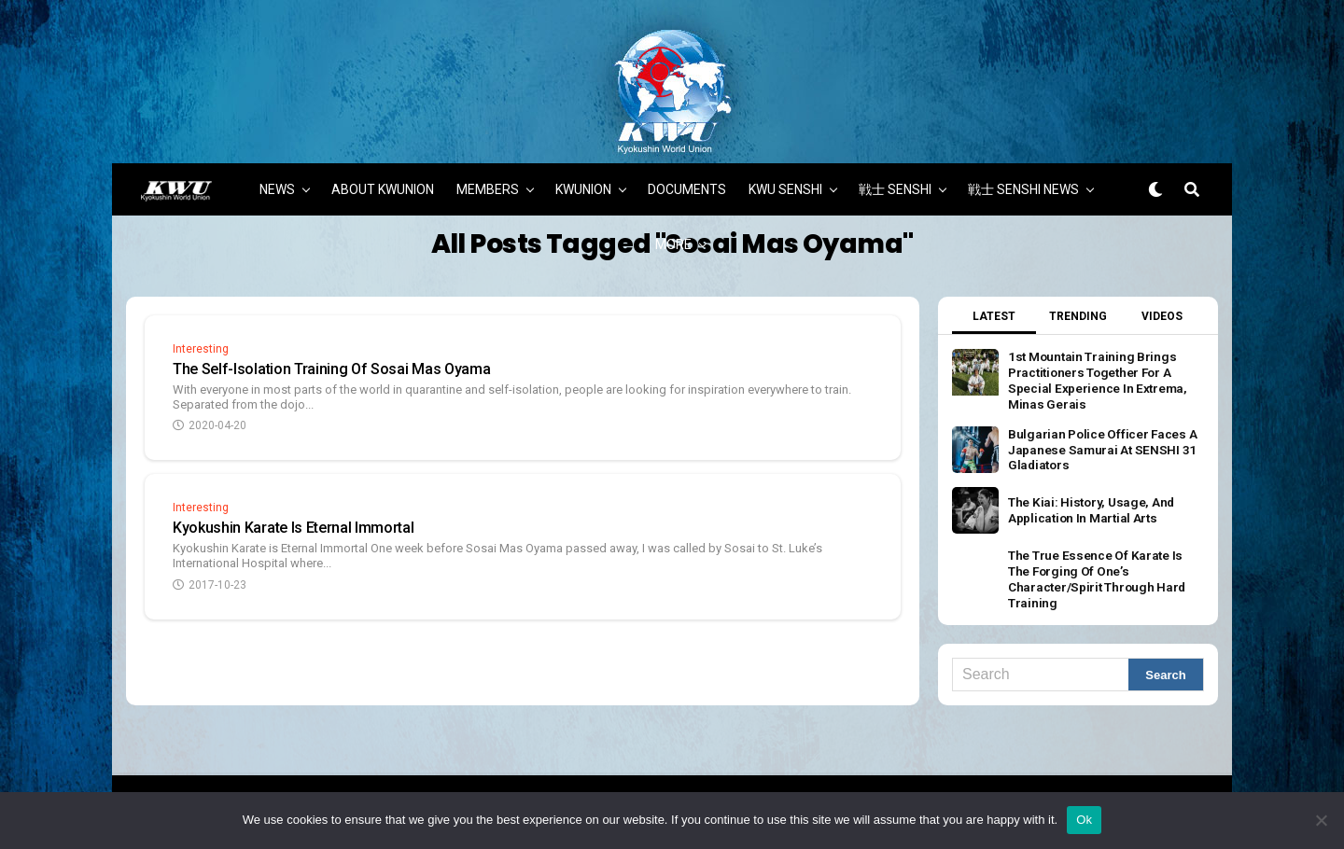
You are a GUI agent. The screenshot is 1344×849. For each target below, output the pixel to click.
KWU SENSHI (785, 181)
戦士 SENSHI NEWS (1023, 181)
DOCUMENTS (687, 181)
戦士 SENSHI (895, 181)
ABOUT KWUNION (382, 181)
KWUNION (583, 181)
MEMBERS (487, 181)
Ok (1084, 820)
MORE (673, 237)
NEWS (277, 181)
